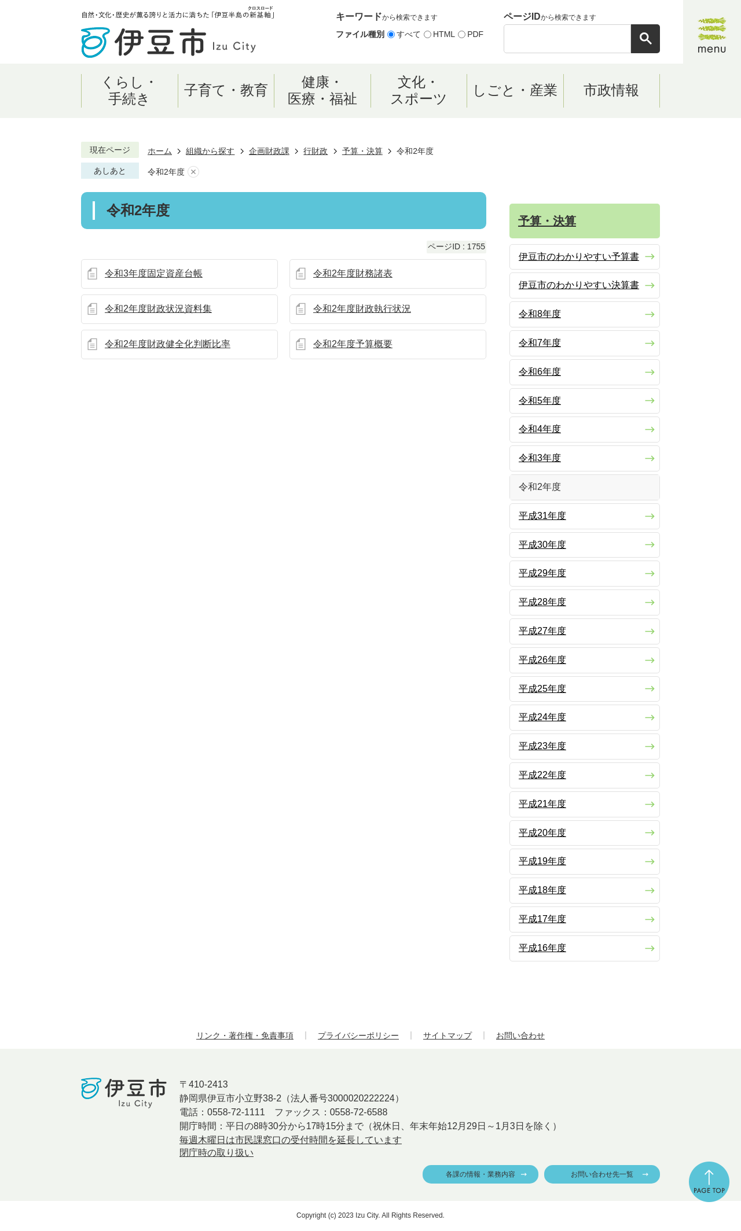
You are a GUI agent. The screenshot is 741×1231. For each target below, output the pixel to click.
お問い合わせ (520, 1035)
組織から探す (210, 151)
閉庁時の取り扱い (216, 1153)
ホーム (160, 151)
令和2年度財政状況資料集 (158, 309)
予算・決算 (362, 151)
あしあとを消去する (193, 172)
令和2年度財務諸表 (352, 273)
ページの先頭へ (709, 1182)
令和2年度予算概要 (352, 344)
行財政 (315, 151)
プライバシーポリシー (358, 1035)
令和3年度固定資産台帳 (154, 273)
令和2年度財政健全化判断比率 (167, 344)
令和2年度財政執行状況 (362, 309)
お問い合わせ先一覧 (602, 1174)
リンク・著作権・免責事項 (245, 1035)
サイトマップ (447, 1035)
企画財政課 (269, 151)
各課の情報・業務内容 (480, 1174)
